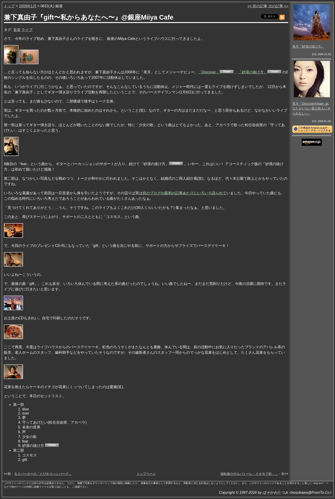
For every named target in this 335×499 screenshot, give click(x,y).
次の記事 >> (278, 6)
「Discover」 (209, 72)
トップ (9, 6)
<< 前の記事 (257, 6)
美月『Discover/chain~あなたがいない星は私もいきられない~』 (311, 108)
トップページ (146, 474)
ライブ (26, 30)
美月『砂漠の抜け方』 (308, 46)
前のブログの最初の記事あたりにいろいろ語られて (184, 193)
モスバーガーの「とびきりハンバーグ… (43, 474)
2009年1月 (27, 6)
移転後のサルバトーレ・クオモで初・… (249, 474)
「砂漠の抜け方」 (252, 72)
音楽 (17, 30)
